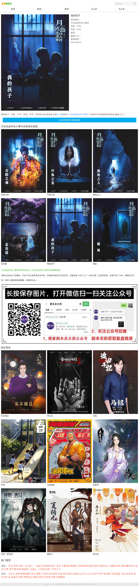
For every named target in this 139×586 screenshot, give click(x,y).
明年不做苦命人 (101, 566)
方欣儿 (11, 574)
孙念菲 (129, 574)
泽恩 (53, 577)
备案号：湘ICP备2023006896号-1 (86, 584)
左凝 (60, 574)
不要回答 (66, 566)
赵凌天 (14, 577)
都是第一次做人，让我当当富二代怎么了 (41, 569)
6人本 (122, 9)
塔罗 (15, 566)
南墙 (123, 566)
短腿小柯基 (38, 577)
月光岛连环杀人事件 (79, 114)
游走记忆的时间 (44, 566)
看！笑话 (56, 566)
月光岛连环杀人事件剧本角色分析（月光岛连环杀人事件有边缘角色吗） (31, 270)
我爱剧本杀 (60, 584)
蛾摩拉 (74, 566)
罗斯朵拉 (28, 577)
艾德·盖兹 (116, 574)
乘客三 (39, 574)
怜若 (45, 574)
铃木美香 (53, 574)
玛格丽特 (60, 577)
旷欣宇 (95, 574)
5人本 (94, 9)
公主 (89, 574)
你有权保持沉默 (86, 566)
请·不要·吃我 (15, 569)
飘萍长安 (130, 566)
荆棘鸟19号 (115, 566)
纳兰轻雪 (67, 574)
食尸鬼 (102, 574)
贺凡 (33, 574)
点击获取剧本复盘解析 (69, 120)
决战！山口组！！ (27, 566)
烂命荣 (47, 577)
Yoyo (123, 574)
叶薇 (20, 577)
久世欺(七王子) (79, 574)
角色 (39, 9)
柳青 (108, 574)
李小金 (7, 577)
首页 (13, 9)
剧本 (67, 9)
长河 (10, 566)
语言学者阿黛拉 (23, 574)
